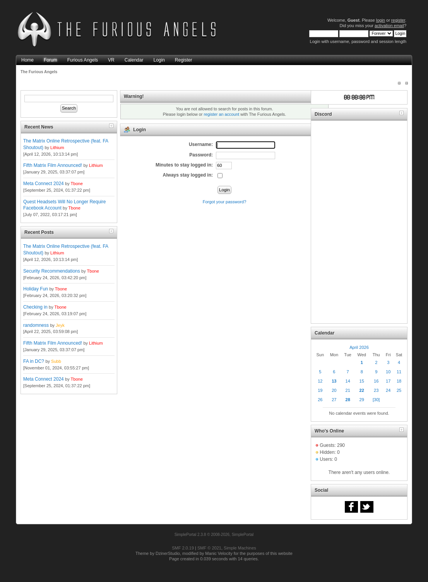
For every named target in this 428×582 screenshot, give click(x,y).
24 (388, 390)
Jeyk (60, 325)
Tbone (77, 183)
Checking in (35, 307)
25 (399, 390)
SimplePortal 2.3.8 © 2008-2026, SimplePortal (214, 534)
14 (348, 381)
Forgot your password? (225, 201)
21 (348, 390)
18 (399, 381)
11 (399, 371)
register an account (221, 114)
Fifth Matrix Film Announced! (52, 165)
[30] (376, 399)
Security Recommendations (51, 271)
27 (334, 399)
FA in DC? (33, 361)
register (398, 20)
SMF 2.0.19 (183, 548)
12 (320, 381)
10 (388, 371)
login (380, 20)
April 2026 (359, 347)
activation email (389, 25)
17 (388, 381)
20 (334, 390)
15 (362, 381)
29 (362, 399)
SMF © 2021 (209, 548)
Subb (56, 361)
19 (320, 390)
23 (376, 390)
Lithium (57, 147)
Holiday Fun (35, 289)
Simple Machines (240, 548)
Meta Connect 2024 (43, 183)
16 (376, 381)
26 (320, 399)
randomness (36, 325)
